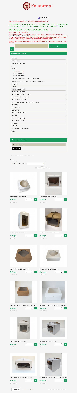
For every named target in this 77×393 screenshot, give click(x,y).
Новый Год (15, 126)
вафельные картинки (18, 63)
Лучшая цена (16, 61)
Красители (15, 105)
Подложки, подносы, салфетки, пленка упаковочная (28, 81)
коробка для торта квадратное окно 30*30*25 (53, 377)
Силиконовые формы (18, 120)
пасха (13, 131)
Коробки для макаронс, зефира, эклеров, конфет (26, 78)
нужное (14, 86)
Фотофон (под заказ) (18, 118)
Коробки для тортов (18, 71)
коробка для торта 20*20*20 (48, 196)
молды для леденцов (18, 92)
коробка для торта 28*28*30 (18, 341)
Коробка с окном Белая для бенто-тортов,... (53, 305)
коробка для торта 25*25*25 (48, 341)
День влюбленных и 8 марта (20, 128)
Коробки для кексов (18, 73)
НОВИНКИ (14, 58)
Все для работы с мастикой (20, 97)
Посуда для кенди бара (19, 89)
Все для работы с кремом (20, 99)
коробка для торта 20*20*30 (18, 233)
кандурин (15, 84)
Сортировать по (22, 163)
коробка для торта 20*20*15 (18, 196)
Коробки (14, 68)
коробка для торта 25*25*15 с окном (21, 377)
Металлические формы (19, 112)
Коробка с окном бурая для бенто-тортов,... (23, 305)
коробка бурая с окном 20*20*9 (19, 269)
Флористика (15, 110)
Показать (37, 167)
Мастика (14, 115)
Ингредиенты (16, 107)
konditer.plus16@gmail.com (19, 36)
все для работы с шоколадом (21, 94)
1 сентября (15, 123)
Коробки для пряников (19, 75)
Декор (13, 66)
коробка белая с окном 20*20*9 (49, 269)
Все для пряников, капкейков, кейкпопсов (25, 102)
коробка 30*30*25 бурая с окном (49, 233)
